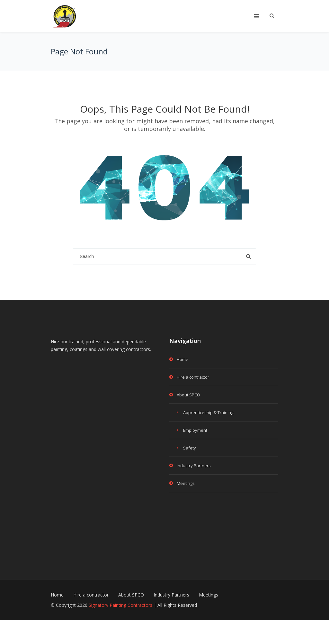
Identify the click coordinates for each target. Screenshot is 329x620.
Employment (195, 430)
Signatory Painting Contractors (120, 605)
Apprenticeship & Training (208, 412)
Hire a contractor (193, 377)
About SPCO (188, 395)
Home (182, 359)
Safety (189, 448)
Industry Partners (194, 465)
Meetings (186, 483)
